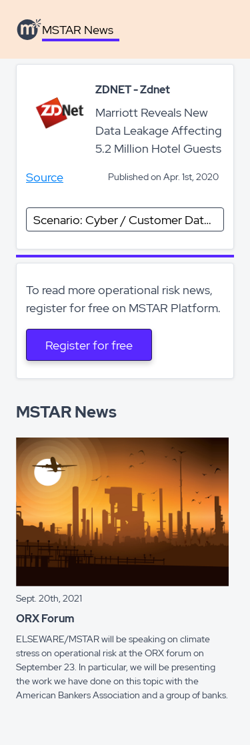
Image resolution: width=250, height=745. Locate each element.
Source (44, 177)
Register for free (89, 345)
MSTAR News (77, 29)
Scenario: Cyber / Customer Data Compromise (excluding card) (128, 219)
